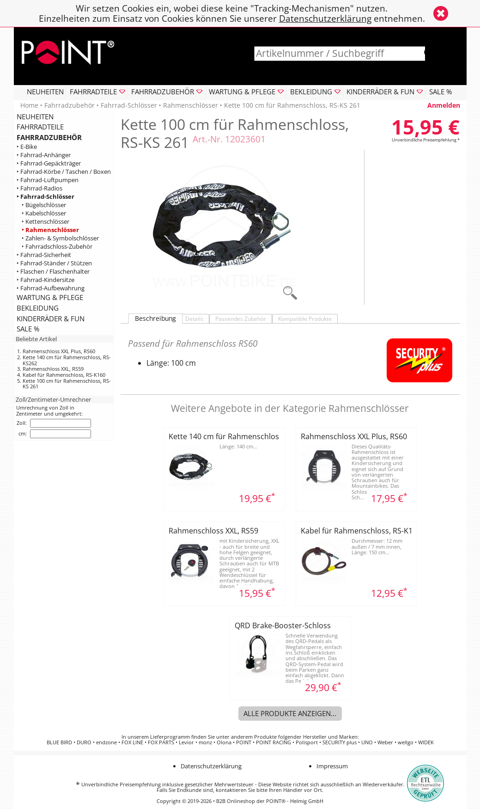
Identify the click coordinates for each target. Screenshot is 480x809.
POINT (243, 742)
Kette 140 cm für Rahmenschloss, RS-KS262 (67, 360)
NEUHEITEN (45, 91)
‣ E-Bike (27, 147)
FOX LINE (132, 742)
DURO (84, 742)
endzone (106, 742)
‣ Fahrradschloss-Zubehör (57, 246)
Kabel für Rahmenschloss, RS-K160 (64, 374)
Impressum (332, 766)
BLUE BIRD (59, 742)
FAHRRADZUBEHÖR (49, 137)
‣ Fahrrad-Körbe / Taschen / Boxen (64, 172)
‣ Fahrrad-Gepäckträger (49, 163)
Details (194, 319)
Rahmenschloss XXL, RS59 (53, 368)
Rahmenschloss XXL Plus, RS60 (59, 351)
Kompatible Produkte (305, 319)
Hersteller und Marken (330, 737)
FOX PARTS (161, 742)
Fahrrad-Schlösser (129, 105)
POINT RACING (273, 742)
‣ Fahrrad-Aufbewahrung (51, 288)
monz (205, 742)
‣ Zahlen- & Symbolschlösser (60, 238)
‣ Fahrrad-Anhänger (44, 155)
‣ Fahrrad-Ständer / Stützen (54, 263)
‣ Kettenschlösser (45, 221)
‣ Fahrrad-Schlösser (45, 197)
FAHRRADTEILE (40, 126)
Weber (385, 742)
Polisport (307, 742)
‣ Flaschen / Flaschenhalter (53, 271)
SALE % (440, 91)
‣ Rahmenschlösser (50, 229)
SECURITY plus (339, 742)
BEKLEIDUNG (38, 308)
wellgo (405, 742)
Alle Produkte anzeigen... (289, 713)
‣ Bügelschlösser (44, 205)
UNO (367, 742)
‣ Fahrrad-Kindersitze (45, 279)
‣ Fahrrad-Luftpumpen (48, 180)
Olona (224, 742)
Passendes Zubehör (240, 319)
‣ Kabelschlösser (44, 213)
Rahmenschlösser (190, 105)
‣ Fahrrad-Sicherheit (44, 254)
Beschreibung (155, 318)
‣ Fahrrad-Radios (39, 188)
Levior (186, 742)
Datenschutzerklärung (325, 18)
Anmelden (443, 105)
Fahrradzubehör (69, 105)
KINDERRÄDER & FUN (51, 318)
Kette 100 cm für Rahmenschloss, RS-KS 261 (67, 383)
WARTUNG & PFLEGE (50, 297)
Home (29, 105)
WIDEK (426, 742)
